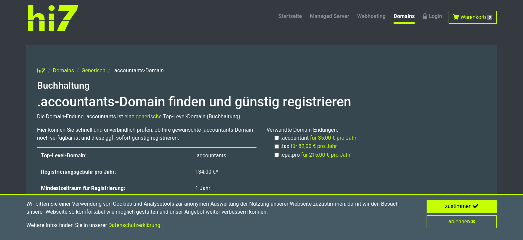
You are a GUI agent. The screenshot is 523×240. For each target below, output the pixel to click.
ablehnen (461, 221)
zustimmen (461, 206)
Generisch (93, 70)
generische (149, 116)
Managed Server (329, 16)
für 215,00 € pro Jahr (326, 155)
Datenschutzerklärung (134, 225)
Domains (404, 16)
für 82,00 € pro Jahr (314, 146)
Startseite (290, 16)
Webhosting (371, 16)
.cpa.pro (316, 155)
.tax (309, 146)
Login (432, 16)
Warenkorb (472, 17)
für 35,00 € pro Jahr (333, 138)
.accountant (318, 138)
